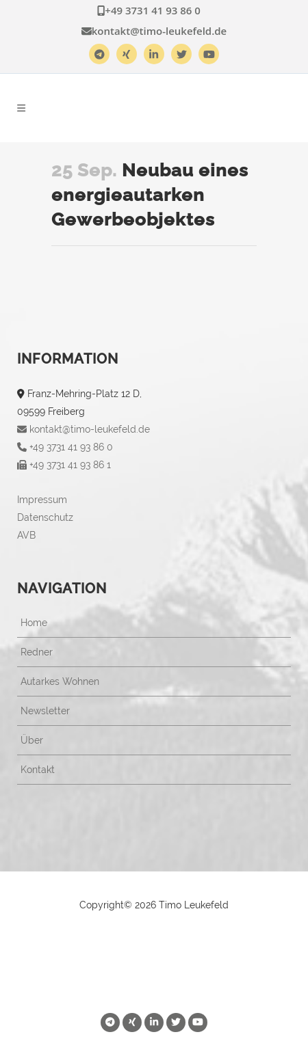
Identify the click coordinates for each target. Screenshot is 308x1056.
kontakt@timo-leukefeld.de (154, 31)
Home (34, 622)
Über (32, 740)
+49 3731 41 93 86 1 (64, 464)
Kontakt (38, 769)
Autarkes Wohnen (60, 681)
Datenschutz (45, 517)
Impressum (42, 499)
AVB (26, 535)
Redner (37, 652)
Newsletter (45, 710)
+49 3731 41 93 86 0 (149, 10)
